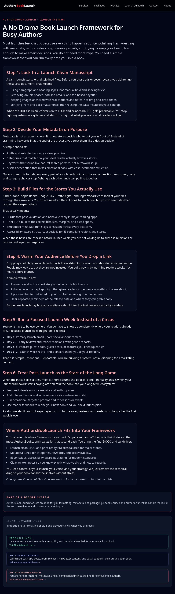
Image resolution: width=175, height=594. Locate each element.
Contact (154, 5)
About (167, 5)
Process (114, 5)
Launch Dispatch (134, 5)
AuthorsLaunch (19, 6)
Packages (99, 5)
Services (83, 5)
